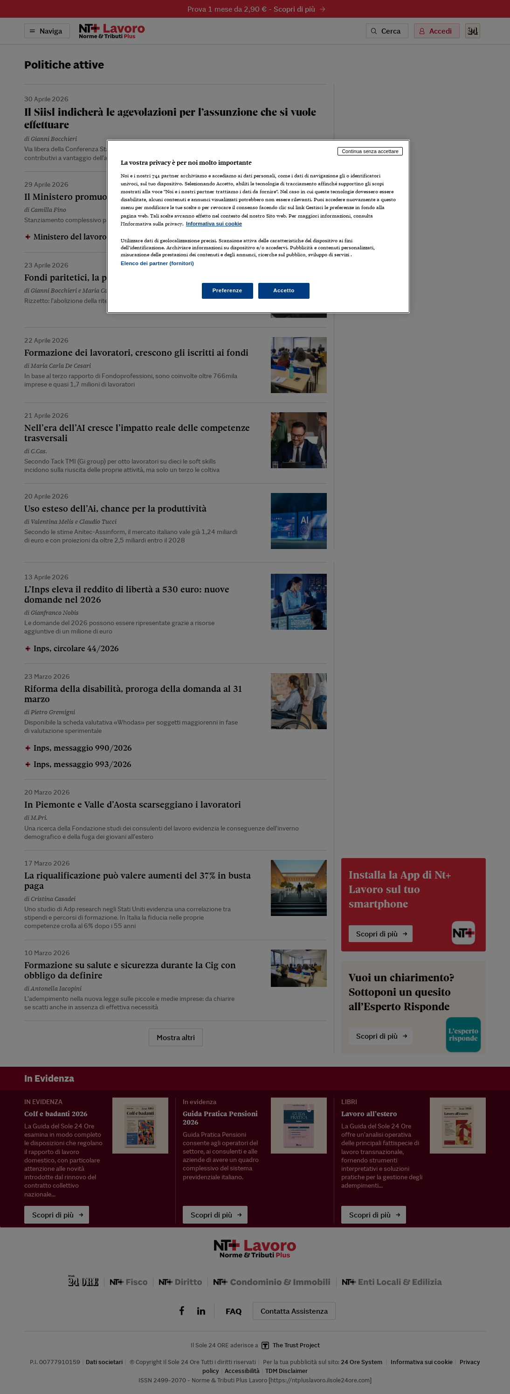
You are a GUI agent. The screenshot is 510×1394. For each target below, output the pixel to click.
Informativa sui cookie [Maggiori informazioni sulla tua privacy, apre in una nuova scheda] (214, 223)
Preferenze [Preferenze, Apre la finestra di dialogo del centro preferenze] (227, 290)
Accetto (284, 290)
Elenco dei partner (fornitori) (157, 263)
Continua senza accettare (370, 151)
